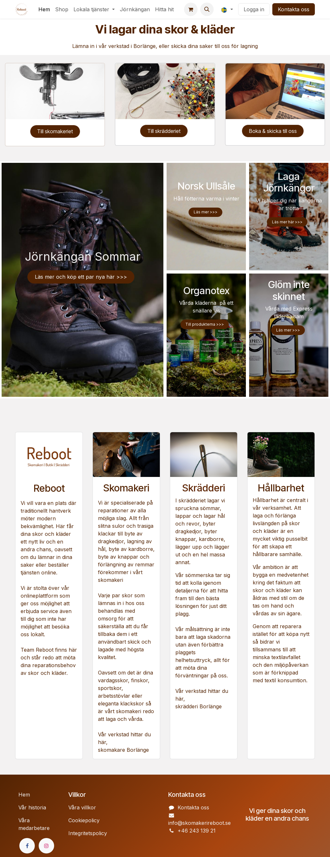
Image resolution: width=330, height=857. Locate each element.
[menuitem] (44, 9)
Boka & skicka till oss (273, 131)
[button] (207, 9)
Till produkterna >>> (204, 324)
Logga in (254, 9)
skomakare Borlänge (124, 750)
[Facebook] (27, 845)
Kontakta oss (293, 9)
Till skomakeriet (55, 131)
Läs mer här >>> (287, 221)
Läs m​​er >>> (288, 330)
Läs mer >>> (206, 212)
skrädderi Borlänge (198, 706)
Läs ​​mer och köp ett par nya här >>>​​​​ (81, 277)
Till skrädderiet (163, 131)
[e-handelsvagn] (191, 9)
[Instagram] (46, 845)
